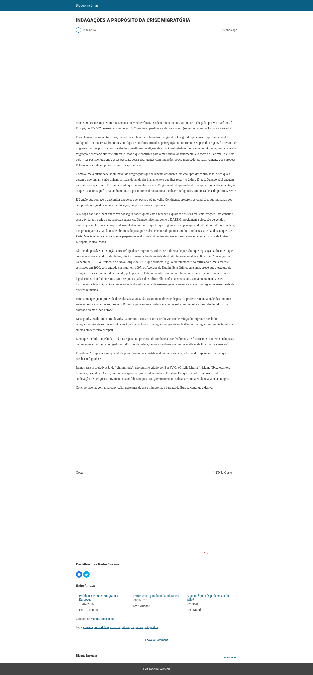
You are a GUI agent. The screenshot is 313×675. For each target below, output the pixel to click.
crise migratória (120, 627)
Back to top (230, 657)
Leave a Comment (156, 640)
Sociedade (107, 618)
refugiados (151, 627)
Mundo (95, 618)
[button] (79, 574)
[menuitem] (103, 603)
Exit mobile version (156, 669)
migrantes (137, 627)
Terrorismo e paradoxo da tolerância (156, 595)
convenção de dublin (96, 627)
